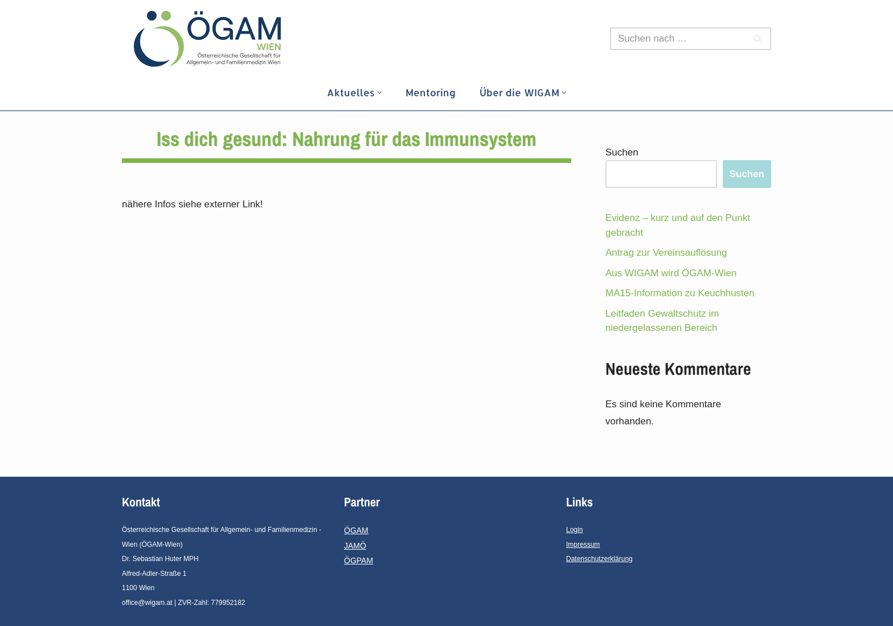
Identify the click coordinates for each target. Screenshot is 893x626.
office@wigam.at (147, 603)
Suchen (621, 152)
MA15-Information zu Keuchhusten (680, 293)
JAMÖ (355, 545)
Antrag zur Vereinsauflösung (666, 252)
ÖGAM (356, 530)
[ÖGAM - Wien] (210, 38)
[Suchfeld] (677, 38)
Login (574, 530)
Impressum (583, 545)
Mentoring (430, 92)
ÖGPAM (358, 560)
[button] (380, 93)
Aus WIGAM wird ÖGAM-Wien (670, 273)
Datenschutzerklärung (599, 559)
